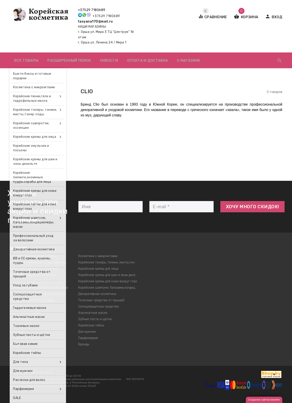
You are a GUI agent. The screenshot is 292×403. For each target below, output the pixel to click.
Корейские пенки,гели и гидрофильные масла (41, 262)
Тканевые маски (22, 319)
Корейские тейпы (91, 325)
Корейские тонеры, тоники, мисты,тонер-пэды (109, 262)
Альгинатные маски (92, 313)
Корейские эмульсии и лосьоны (33, 275)
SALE (13, 344)
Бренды (83, 344)
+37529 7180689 (91, 10)
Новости (109, 60)
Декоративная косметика (97, 294)
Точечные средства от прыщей (101, 300)
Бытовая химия (21, 325)
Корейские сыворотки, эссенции (34, 269)
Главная (15, 78)
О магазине (188, 60)
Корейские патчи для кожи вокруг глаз (39, 288)
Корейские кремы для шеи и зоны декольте (109, 275)
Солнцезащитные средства (98, 306)
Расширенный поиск (69, 60)
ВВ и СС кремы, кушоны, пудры (32, 300)
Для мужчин (87, 332)
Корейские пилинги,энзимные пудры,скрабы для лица (41, 281)
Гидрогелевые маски (25, 313)
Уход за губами (21, 306)
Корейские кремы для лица (98, 269)
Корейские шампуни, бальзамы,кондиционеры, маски (109, 288)
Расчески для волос (25, 338)
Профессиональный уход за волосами (38, 294)
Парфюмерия (88, 338)
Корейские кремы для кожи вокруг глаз (107, 281)
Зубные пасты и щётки (95, 319)
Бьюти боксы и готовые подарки (34, 256)
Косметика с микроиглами (97, 256)
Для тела (16, 332)
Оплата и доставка (147, 60)
